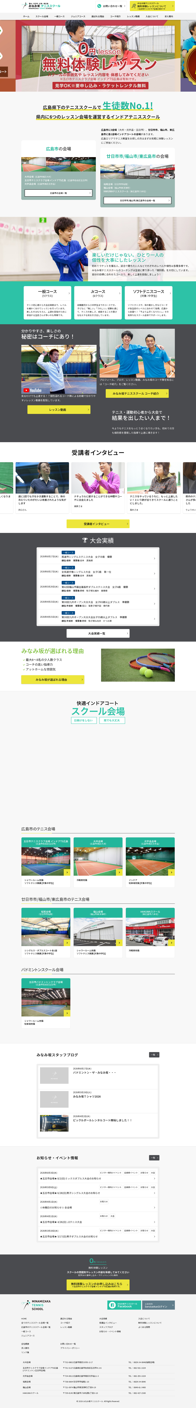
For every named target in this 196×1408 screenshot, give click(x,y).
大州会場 (27, 1362)
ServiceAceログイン (158, 1305)
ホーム (26, 16)
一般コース (59, 16)
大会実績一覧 (96, 633)
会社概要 (25, 1343)
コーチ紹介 (115, 16)
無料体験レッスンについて (155, 6)
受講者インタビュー (96, 524)
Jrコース (98, 293)
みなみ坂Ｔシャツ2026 (87, 1096)
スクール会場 (42, 16)
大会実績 (103, 1318)
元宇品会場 (28, 1376)
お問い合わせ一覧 (112, 6)
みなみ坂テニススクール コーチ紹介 (136, 393)
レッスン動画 (133, 16)
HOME (24, 1318)
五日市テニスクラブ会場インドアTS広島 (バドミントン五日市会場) (40, 1369)
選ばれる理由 (97, 16)
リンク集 (25, 1352)
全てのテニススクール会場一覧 (35, 1322)
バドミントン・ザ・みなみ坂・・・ (94, 1072)
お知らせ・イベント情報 (110, 1331)
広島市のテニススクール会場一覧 (36, 1327)
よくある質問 (144, 1327)
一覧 (153, 1054)
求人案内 (169, 16)
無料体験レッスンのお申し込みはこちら (96, 1285)
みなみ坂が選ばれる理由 (51, 679)
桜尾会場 (27, 1381)
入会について (152, 16)
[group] (98, 56)
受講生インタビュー (108, 1322)
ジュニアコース (78, 16)
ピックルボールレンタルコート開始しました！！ (102, 1120)
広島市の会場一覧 (58, 192)
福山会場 (27, 1387)
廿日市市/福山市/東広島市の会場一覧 (137, 200)
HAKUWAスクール (31, 1393)
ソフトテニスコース (148, 293)
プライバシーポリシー (70, 1348)
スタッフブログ (106, 1327)
